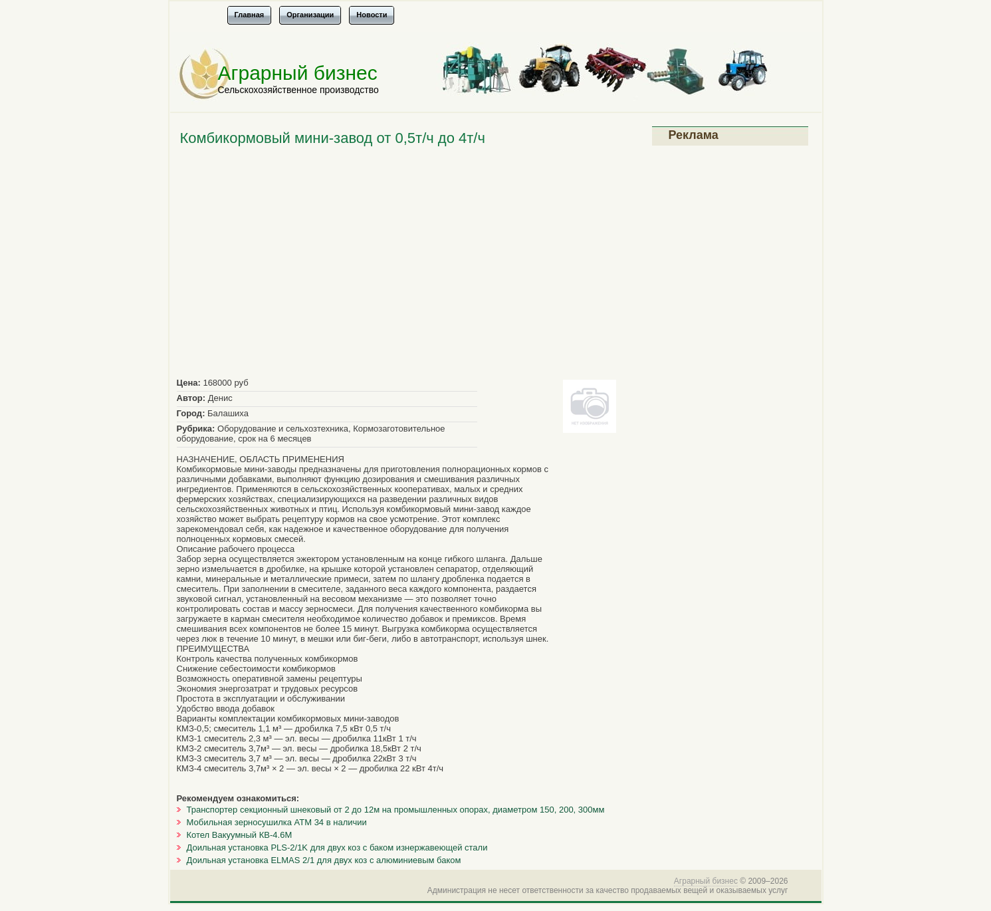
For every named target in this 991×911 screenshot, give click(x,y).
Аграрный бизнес (298, 73)
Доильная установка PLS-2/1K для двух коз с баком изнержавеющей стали (337, 847)
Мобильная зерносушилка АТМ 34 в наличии (277, 822)
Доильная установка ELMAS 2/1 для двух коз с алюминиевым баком (324, 860)
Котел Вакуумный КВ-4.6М (239, 835)
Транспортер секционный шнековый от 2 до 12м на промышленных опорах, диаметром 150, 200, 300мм (396, 810)
